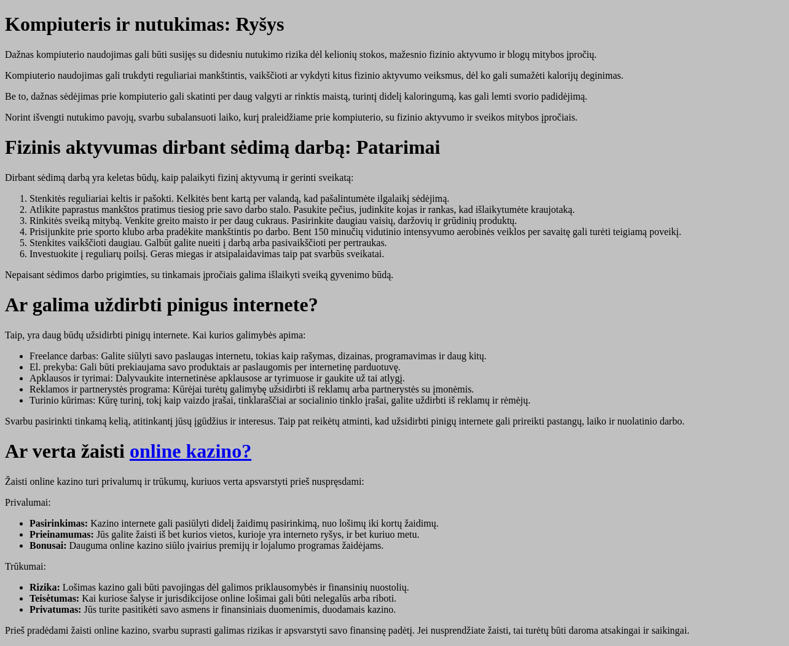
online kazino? (190, 451)
